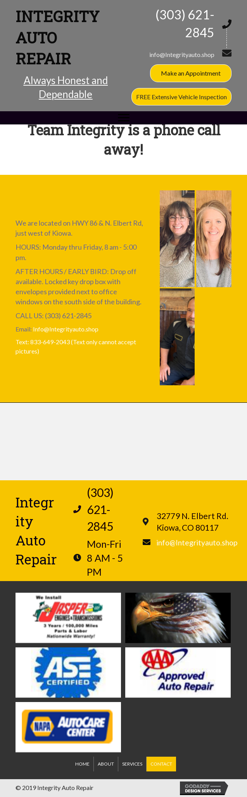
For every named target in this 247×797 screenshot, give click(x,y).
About (106, 764)
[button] (190, 73)
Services (132, 764)
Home (82, 764)
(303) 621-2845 (68, 315)
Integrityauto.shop (73, 329)
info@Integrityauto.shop (181, 54)
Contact (161, 764)
